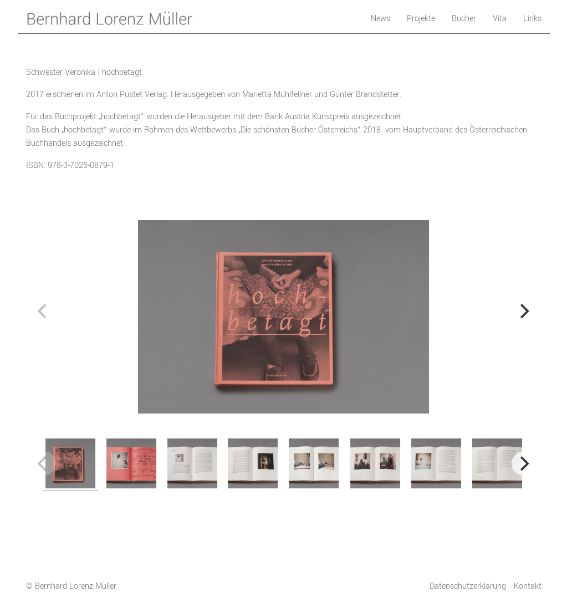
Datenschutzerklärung (468, 586)
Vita (500, 18)
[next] (524, 311)
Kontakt (528, 586)
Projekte (421, 18)
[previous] (44, 311)
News (380, 18)
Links (532, 18)
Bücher (464, 18)
